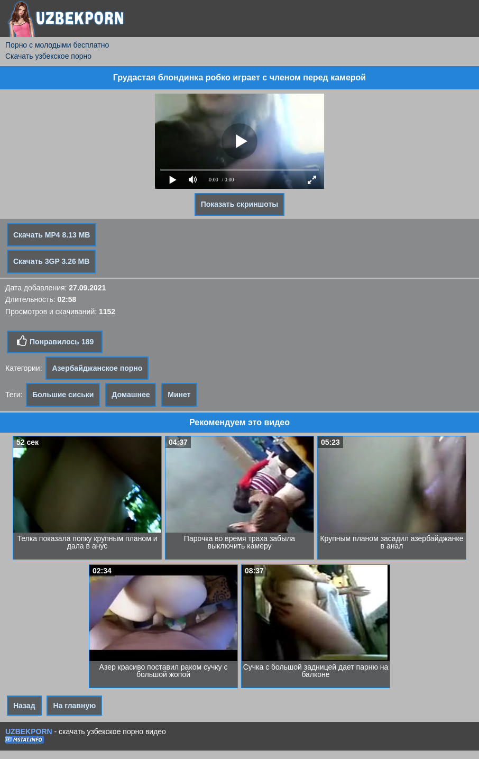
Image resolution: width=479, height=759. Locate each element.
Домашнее (131, 394)
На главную (74, 705)
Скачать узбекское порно (48, 56)
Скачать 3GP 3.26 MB (51, 261)
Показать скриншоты (240, 204)
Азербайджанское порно (97, 368)
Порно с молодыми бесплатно (57, 45)
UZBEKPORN (28, 731)
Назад (24, 705)
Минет (179, 394)
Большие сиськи (63, 394)
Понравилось (55, 341)
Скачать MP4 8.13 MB (51, 235)
